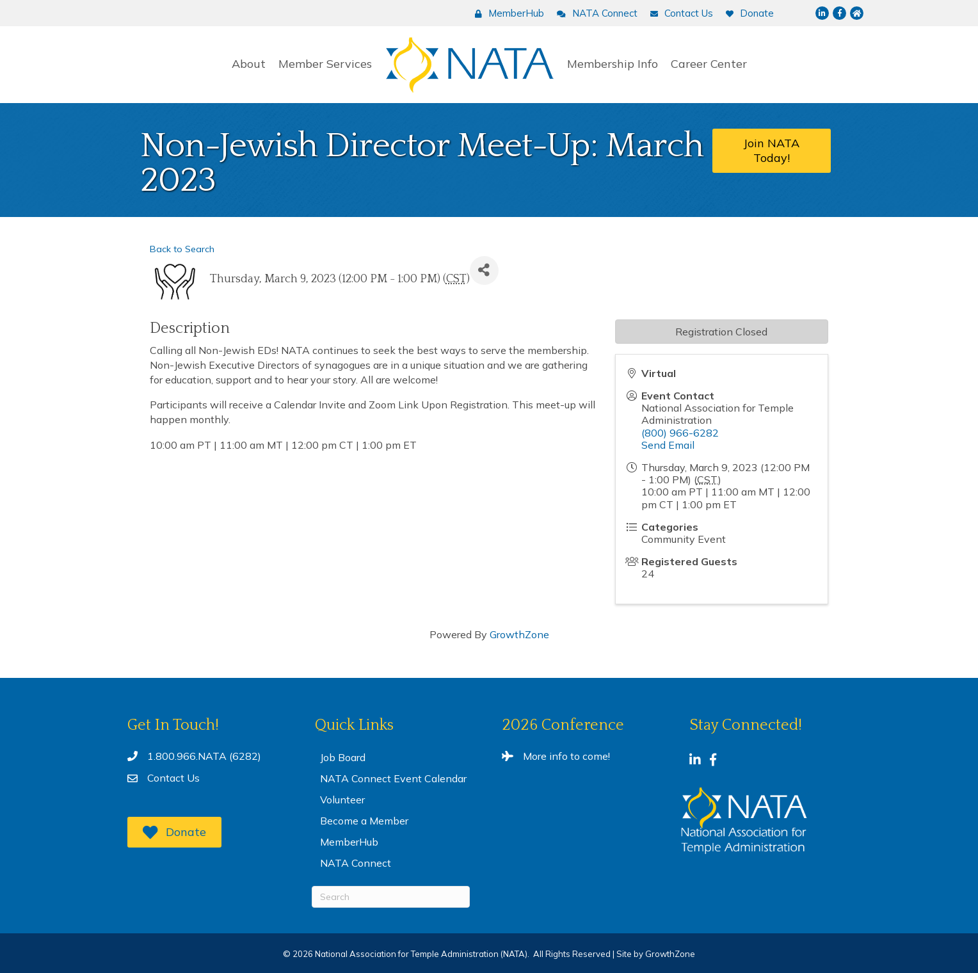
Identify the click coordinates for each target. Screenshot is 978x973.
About (249, 63)
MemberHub (349, 841)
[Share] (484, 270)
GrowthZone (519, 634)
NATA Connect (355, 862)
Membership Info (612, 63)
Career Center (709, 63)
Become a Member (364, 820)
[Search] (391, 897)
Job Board (342, 757)
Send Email (667, 444)
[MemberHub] (506, 13)
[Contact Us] (678, 13)
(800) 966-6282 (680, 432)
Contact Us (173, 777)
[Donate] (746, 13)
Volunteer (342, 799)
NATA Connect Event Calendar (393, 778)
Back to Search (182, 249)
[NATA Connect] (593, 13)
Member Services (325, 63)
